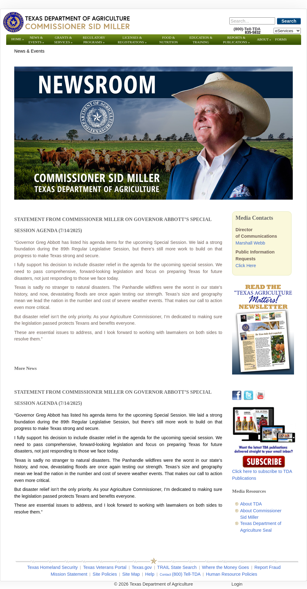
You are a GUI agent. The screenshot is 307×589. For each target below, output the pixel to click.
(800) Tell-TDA (186, 574)
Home (17, 39)
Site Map (131, 574)
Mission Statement (69, 574)
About (264, 39)
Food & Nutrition (168, 40)
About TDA (251, 503)
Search (289, 21)
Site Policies (105, 574)
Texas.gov (142, 567)
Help (149, 574)
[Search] (252, 20)
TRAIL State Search (177, 567)
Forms (281, 39)
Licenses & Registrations (132, 40)
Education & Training (200, 40)
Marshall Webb (250, 242)
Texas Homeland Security (52, 567)
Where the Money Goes (225, 567)
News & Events (36, 40)
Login (236, 584)
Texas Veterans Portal (104, 567)
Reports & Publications (236, 40)
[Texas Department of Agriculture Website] (66, 21)
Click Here (246, 265)
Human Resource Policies (231, 574)
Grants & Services (63, 40)
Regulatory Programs (94, 40)
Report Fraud (267, 567)
